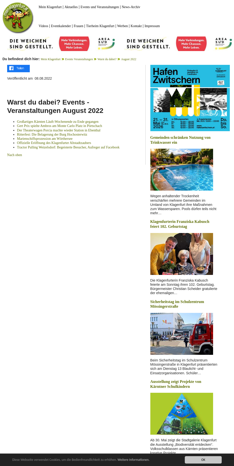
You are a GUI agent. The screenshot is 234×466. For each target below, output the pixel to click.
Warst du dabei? (106, 59)
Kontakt (136, 26)
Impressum (152, 26)
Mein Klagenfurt (50, 7)
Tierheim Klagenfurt (100, 26)
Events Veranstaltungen (79, 59)
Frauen (78, 26)
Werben (122, 26)
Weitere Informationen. (134, 460)
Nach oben (14, 155)
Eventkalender (61, 26)
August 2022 (128, 59)
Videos (43, 26)
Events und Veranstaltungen (99, 7)
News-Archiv (131, 7)
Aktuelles (71, 7)
